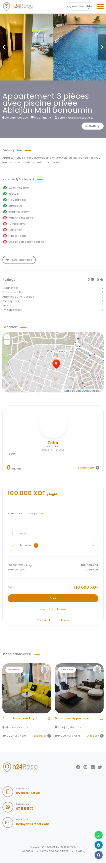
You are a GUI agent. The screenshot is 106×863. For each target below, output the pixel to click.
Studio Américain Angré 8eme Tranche (30, 718)
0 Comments (41, 118)
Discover (42, 736)
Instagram (85, 767)
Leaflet (67, 391)
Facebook (78, 767)
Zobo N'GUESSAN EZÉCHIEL (74, 118)
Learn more (88, 468)
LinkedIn (93, 767)
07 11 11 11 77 (25, 809)
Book (53, 598)
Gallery (93, 126)
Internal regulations (53, 609)
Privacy (79, 851)
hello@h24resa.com (32, 824)
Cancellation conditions (53, 620)
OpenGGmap (83, 391)
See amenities (19, 260)
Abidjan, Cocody (15, 118)
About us (28, 851)
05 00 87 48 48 (28, 793)
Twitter (100, 767)
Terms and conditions (54, 851)
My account (79, 7)
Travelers (29, 545)
